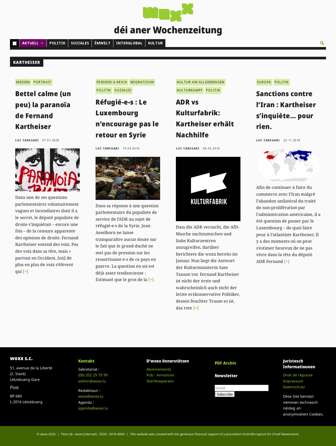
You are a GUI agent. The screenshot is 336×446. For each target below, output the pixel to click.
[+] (25, 271)
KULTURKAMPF (190, 90)
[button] (322, 43)
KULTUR (155, 42)
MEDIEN (23, 82)
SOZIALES (80, 42)
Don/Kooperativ (160, 380)
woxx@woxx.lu (90, 396)
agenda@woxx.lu (93, 408)
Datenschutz (294, 386)
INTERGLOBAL (129, 42)
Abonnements (158, 369)
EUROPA (264, 82)
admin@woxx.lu (92, 380)
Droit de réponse (298, 374)
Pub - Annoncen (160, 374)
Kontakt (86, 361)
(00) (93, 374)
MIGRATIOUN (142, 82)
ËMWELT (102, 42)
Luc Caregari (27, 140)
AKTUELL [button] (33, 43)
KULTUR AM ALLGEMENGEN (200, 82)
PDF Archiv (225, 363)
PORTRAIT (43, 82)
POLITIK (57, 42)
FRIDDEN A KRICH (112, 82)
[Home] (14, 43)
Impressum (293, 380)
